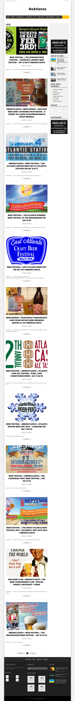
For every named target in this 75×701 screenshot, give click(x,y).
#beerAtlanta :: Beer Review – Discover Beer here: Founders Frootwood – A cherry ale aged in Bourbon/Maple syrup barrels (26, 113)
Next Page (33, 653)
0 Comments (29, 65)
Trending (65, 16)
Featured (55, 91)
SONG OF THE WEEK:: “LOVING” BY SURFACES (61, 74)
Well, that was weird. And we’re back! (61, 68)
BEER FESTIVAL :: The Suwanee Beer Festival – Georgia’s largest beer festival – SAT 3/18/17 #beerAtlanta (26, 60)
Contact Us (45, 659)
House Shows (56, 97)
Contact (14, 0)
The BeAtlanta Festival (58, 96)
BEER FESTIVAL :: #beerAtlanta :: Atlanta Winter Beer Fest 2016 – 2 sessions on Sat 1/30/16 (26, 426)
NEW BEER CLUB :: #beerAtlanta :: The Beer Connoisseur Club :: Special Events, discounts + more (26, 582)
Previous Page (20, 653)
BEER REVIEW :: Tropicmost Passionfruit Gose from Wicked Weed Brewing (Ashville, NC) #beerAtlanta (26, 320)
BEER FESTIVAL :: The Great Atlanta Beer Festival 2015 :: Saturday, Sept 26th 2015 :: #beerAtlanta (26, 530)
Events (58, 16)
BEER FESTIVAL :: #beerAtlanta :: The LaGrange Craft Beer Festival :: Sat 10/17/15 (26, 478)
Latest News (28, 659)
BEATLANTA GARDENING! (58, 89)
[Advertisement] (59, 31)
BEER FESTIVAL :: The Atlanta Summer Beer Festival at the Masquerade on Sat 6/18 (27, 218)
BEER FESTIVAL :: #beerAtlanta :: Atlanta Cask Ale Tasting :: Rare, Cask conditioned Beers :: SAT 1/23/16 (26, 373)
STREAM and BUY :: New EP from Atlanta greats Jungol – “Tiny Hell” (61, 668)
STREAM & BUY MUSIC (57, 101)
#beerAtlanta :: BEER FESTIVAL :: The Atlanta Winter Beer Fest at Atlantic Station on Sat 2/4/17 (26, 166)
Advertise (39, 659)
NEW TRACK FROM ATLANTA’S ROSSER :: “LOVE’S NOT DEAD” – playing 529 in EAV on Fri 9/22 (62, 61)
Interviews (29, 16)
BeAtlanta (37, 9)
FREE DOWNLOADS (50, 16)
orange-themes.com (40, 698)
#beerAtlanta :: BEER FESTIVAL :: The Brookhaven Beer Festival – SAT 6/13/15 (26, 633)
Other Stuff (55, 94)
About (10, 0)
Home (7, 0)
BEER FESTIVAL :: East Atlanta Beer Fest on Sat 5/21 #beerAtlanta (26, 268)
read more (27, 72)
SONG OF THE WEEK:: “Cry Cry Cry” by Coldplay (62, 79)
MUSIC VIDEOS (56, 99)
